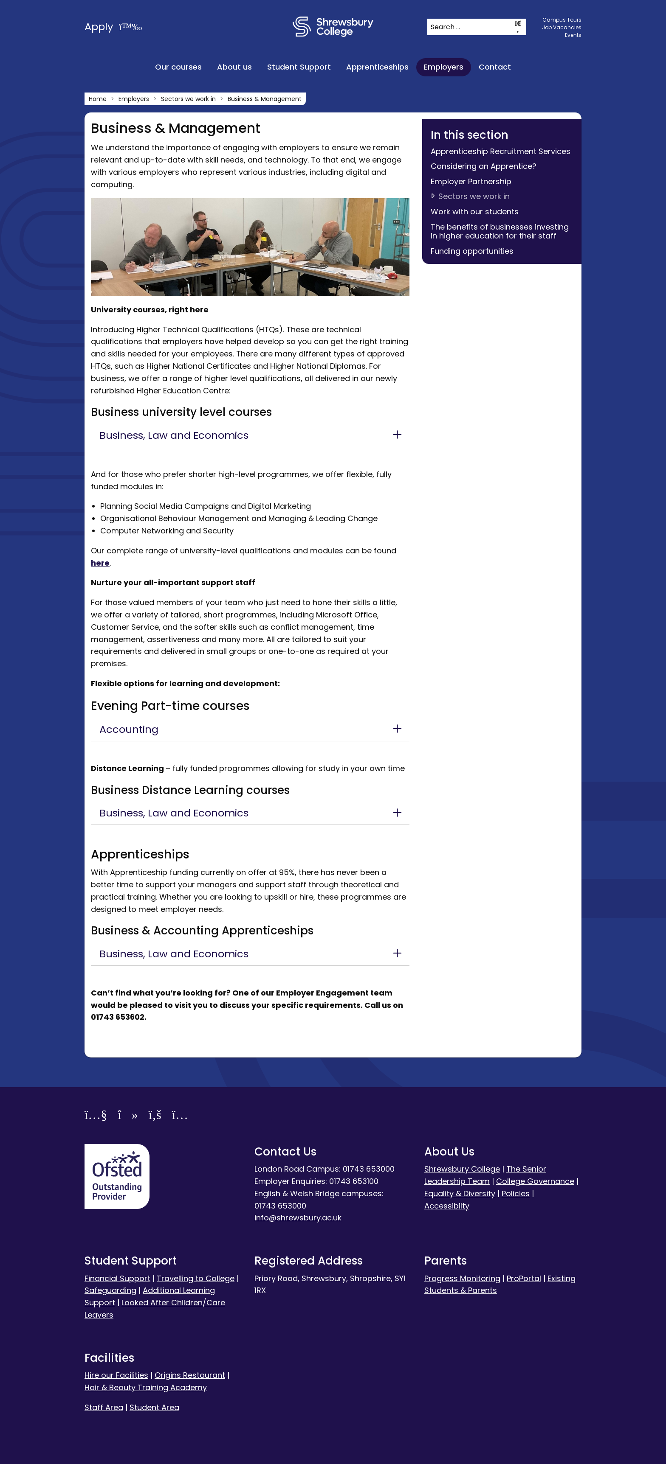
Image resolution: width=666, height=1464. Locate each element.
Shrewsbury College (462, 1169)
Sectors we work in (474, 196)
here (100, 563)
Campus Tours (561, 19)
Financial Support (117, 1278)
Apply (113, 27)
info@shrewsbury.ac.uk (297, 1217)
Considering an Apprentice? (483, 166)
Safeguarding (110, 1290)
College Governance (535, 1181)
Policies (516, 1193)
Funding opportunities (472, 251)
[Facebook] (155, 1116)
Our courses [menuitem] (178, 67)
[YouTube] (96, 1116)
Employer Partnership (471, 181)
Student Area (154, 1407)
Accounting (128, 729)
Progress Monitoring (462, 1278)
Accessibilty (446, 1205)
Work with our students (475, 211)
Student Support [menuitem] (299, 67)
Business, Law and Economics (173, 435)
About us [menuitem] (234, 67)
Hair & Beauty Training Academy (146, 1387)
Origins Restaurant (190, 1375)
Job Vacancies (561, 27)
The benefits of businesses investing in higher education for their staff (500, 231)
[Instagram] (180, 1116)
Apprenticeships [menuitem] (377, 67)
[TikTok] (128, 1116)
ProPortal (524, 1278)
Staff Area (104, 1407)
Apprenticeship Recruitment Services (500, 151)
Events (573, 35)
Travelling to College (195, 1278)
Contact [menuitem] (495, 67)
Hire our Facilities (116, 1375)
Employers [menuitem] (443, 67)
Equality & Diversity (459, 1193)
